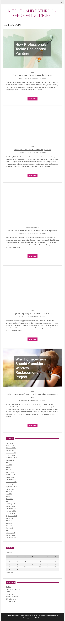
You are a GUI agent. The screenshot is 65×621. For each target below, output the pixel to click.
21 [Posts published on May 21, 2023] (55, 564)
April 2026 (9, 443)
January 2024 (10, 506)
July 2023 (9, 521)
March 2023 (10, 530)
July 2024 (9, 491)
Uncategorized (11, 601)
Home (32, 72)
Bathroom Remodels (13, 589)
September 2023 (11, 516)
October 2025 (10, 455)
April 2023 (9, 528)
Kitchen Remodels (34, 227)
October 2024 (10, 484)
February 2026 (11, 448)
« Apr (8, 572)
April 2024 (9, 499)
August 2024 (10, 489)
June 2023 (9, 523)
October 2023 (10, 513)
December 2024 (11, 479)
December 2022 (11, 538)
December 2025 (11, 453)
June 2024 (9, 494)
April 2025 (9, 470)
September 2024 (11, 487)
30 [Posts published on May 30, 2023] (17, 569)
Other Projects (11, 599)
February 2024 (11, 504)
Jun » (12, 572)
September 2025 (11, 457)
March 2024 (10, 501)
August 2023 (10, 518)
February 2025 (10, 474)
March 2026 (10, 445)
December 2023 (11, 508)
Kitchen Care (10, 594)
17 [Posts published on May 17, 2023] (25, 564)
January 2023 (10, 535)
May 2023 (9, 525)
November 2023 (11, 511)
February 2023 (10, 533)
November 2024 (11, 482)
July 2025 (9, 462)
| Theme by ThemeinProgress (49, 615)
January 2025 (10, 477)
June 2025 (9, 465)
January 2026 (10, 450)
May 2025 (9, 467)
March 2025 (10, 472)
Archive (32, 310)
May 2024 (9, 496)
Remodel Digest (34, 78)
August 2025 (10, 460)
